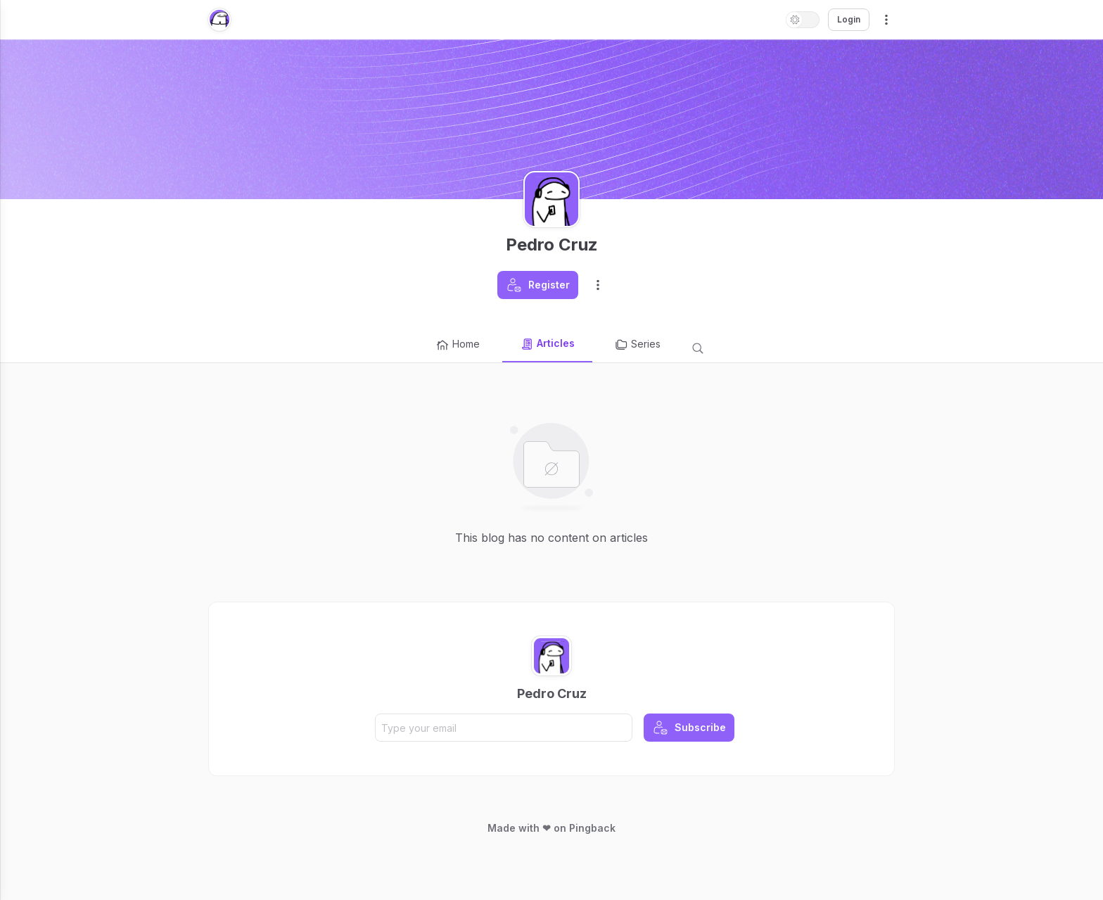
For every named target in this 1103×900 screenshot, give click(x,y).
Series (637, 344)
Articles (547, 344)
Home (457, 344)
